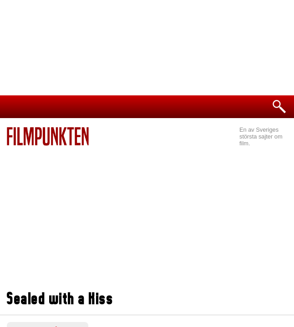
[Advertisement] (147, 213)
